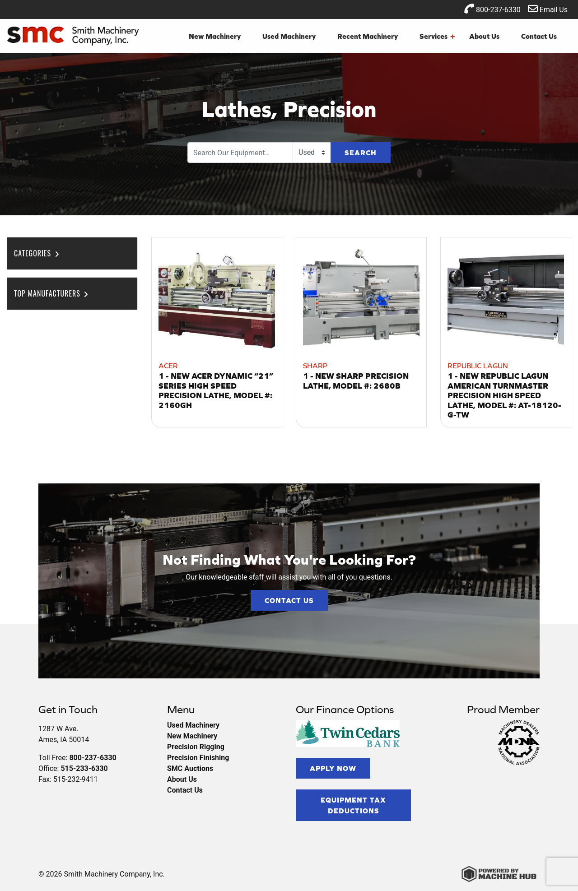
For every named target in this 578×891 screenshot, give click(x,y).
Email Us (548, 9)
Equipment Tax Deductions (353, 805)
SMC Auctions (190, 768)
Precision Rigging (195, 746)
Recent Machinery (367, 36)
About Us (484, 36)
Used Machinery (289, 36)
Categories (37, 253)
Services (437, 36)
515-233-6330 (84, 768)
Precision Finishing (198, 757)
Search (361, 152)
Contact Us (539, 36)
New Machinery (215, 36)
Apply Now (333, 768)
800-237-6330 (492, 9)
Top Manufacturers (51, 293)
